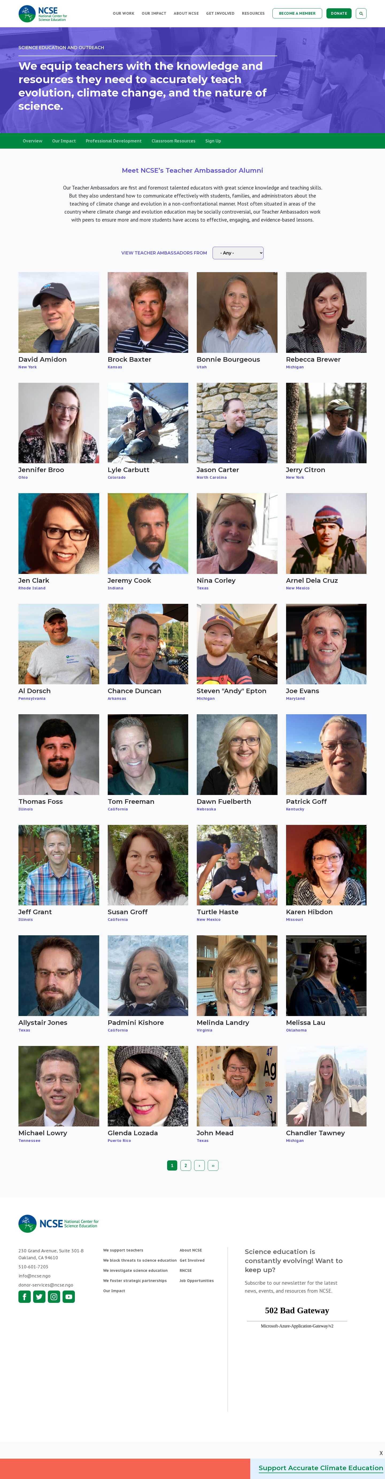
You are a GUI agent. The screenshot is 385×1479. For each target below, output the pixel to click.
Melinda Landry (223, 1022)
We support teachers (123, 1250)
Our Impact (154, 13)
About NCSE (186, 13)
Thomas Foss (40, 801)
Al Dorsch (34, 691)
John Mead (215, 1133)
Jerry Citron (305, 470)
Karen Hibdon (309, 912)
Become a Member (297, 13)
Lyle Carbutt (128, 470)
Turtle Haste (217, 912)
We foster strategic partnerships (135, 1280)
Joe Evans (302, 691)
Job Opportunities (197, 1280)
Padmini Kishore (136, 1022)
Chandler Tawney (315, 1133)
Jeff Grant (35, 912)
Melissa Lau (305, 1022)
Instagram (54, 1297)
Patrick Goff (306, 801)
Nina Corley (216, 580)
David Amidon (42, 359)
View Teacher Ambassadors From (164, 253)
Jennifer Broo (41, 470)
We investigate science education (135, 1270)
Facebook (24, 1297)
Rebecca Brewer (313, 359)
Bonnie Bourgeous (228, 359)
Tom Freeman (131, 801)
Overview (32, 141)
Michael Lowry (42, 1133)
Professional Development (114, 141)
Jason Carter (218, 470)
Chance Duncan (134, 691)
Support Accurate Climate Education (321, 1468)
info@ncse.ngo (34, 1276)
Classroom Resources (173, 141)
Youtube (69, 1297)
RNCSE (186, 1270)
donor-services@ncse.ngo (45, 1285)
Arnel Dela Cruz (312, 580)
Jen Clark (33, 580)
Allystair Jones (42, 1022)
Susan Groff (128, 912)
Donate (339, 13)
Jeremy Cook (129, 580)
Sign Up (213, 141)
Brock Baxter (129, 359)
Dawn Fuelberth (224, 801)
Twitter (39, 1297)
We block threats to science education (140, 1260)
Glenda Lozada (133, 1133)
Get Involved (220, 13)
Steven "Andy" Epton (232, 691)
